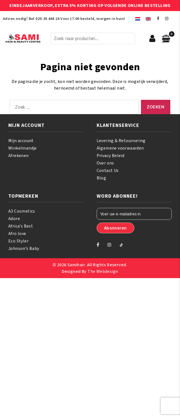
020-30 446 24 (47, 19)
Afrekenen (18, 156)
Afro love (17, 234)
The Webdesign (103, 271)
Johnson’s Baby (23, 248)
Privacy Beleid (111, 156)
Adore (14, 219)
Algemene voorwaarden (120, 148)
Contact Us (108, 171)
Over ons (105, 163)
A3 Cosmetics (21, 211)
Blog (101, 178)
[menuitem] (137, 18)
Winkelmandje (22, 148)
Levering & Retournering (121, 141)
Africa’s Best (20, 226)
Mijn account (21, 141)
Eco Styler (18, 241)
